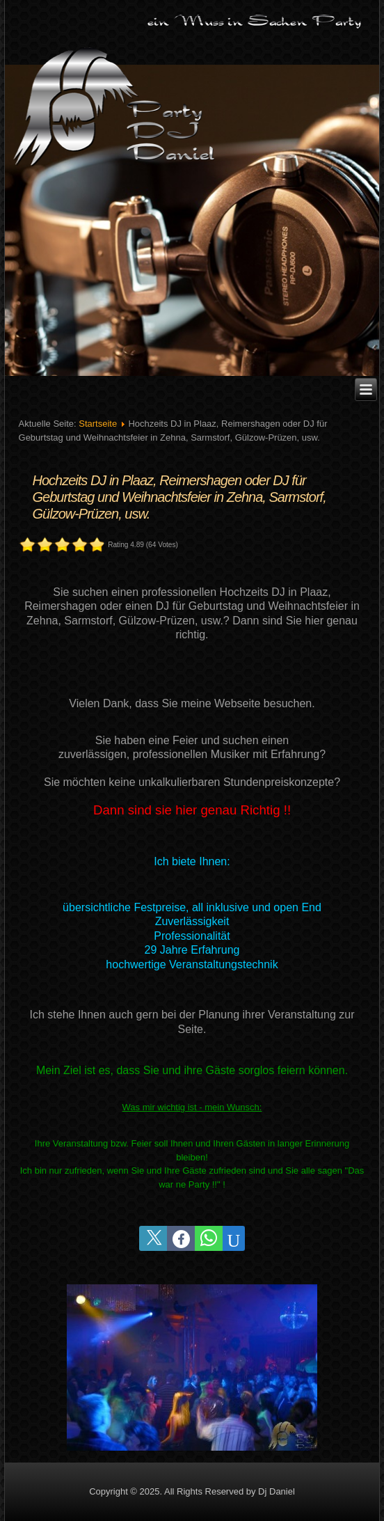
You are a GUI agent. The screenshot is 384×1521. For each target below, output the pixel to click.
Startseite (98, 423)
